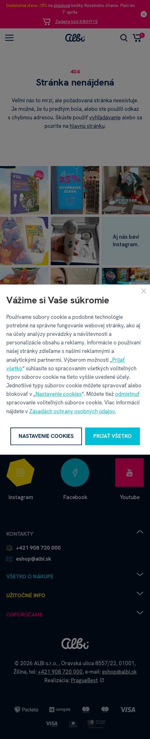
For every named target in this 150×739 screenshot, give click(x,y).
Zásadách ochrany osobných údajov (72, 411)
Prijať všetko (112, 436)
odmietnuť (127, 394)
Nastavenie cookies (59, 394)
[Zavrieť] (144, 291)
